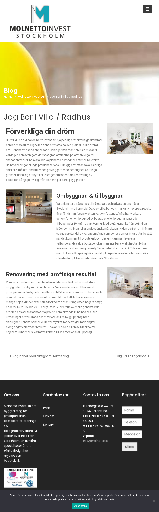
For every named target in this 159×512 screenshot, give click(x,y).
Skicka (129, 446)
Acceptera (80, 505)
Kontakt (48, 424)
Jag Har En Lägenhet (131, 356)
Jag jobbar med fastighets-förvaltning (41, 356)
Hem (46, 407)
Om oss (48, 416)
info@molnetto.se (95, 440)
